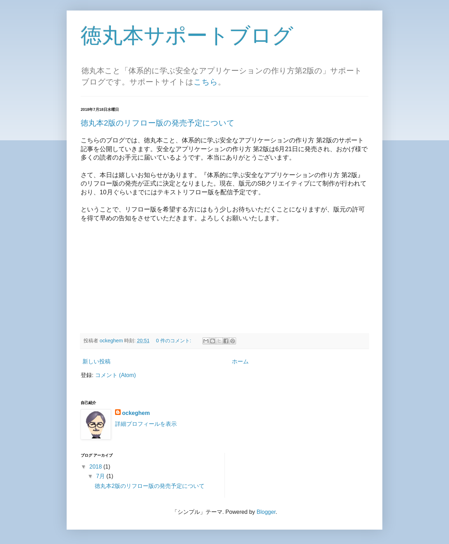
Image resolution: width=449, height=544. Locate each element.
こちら (206, 82)
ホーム (240, 361)
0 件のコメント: (174, 340)
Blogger (266, 512)
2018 (96, 467)
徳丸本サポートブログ (187, 35)
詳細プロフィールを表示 (146, 424)
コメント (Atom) (115, 375)
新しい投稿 (96, 361)
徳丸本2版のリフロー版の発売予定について (158, 123)
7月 (101, 476)
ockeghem (136, 413)
